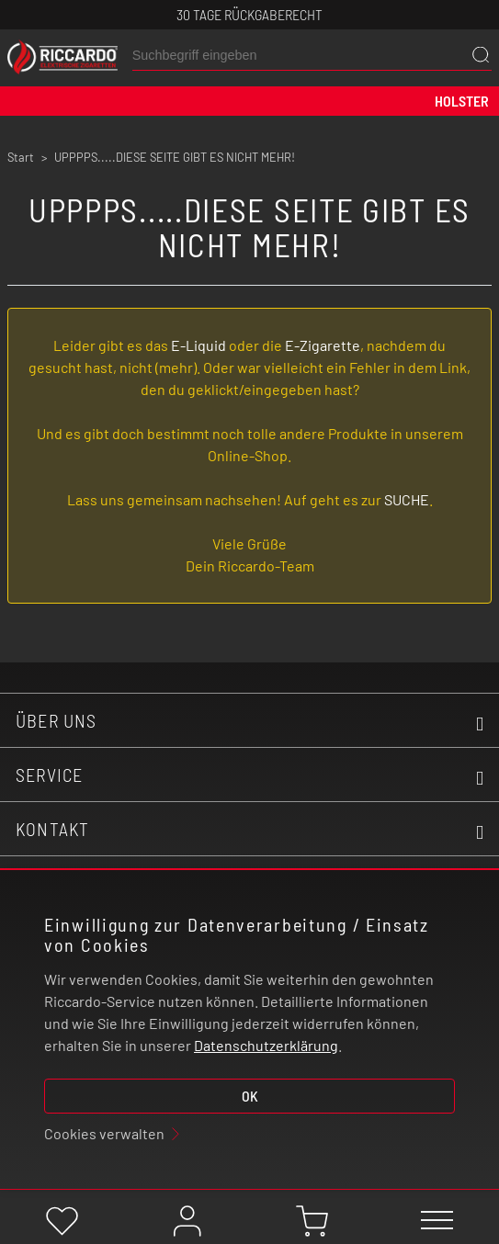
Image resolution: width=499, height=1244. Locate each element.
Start (20, 157)
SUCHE (406, 499)
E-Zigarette (322, 345)
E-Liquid (198, 345)
